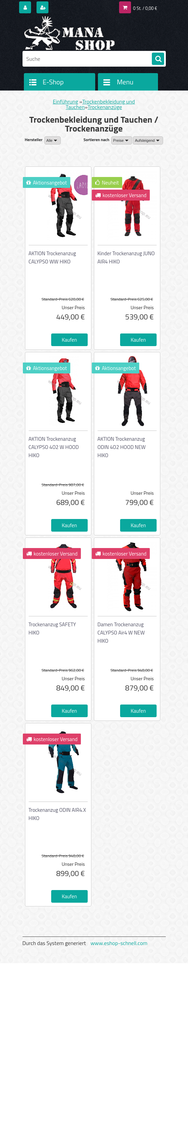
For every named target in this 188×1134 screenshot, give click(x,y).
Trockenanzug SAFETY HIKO (52, 628)
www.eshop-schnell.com (118, 943)
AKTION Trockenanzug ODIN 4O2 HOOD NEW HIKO (122, 447)
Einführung (65, 101)
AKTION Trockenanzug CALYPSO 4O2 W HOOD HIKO (54, 447)
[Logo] (69, 33)
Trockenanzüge (105, 107)
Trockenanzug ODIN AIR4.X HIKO (57, 814)
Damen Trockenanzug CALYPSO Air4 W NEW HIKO (121, 632)
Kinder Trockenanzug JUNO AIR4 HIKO (126, 257)
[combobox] (121, 140)
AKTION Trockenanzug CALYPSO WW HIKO (52, 257)
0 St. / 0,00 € (145, 8)
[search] (158, 59)
